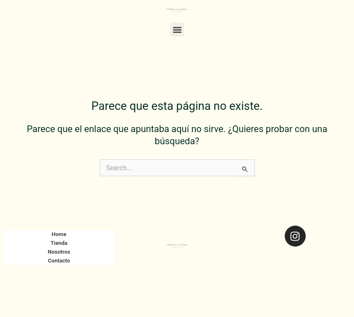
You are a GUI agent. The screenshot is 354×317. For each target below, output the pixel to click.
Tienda (59, 243)
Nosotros (59, 252)
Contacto (59, 260)
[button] (177, 29)
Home (59, 234)
